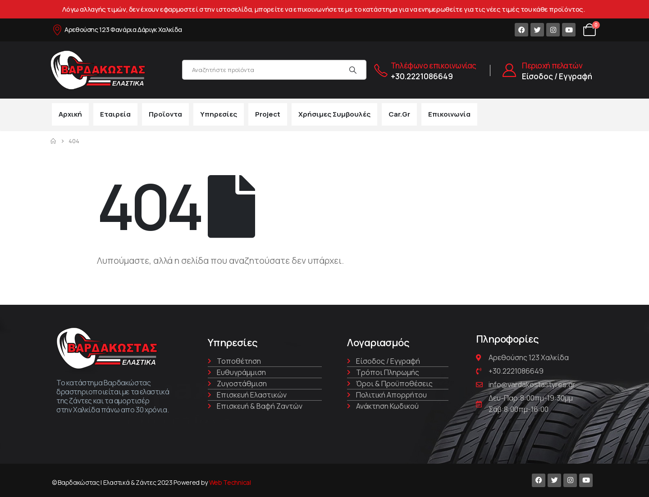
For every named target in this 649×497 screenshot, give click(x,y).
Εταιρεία (115, 114)
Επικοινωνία (449, 114)
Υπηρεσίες (218, 114)
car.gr (399, 114)
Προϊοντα (165, 114)
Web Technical (230, 482)
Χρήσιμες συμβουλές (334, 114)
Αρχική (70, 114)
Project (267, 114)
